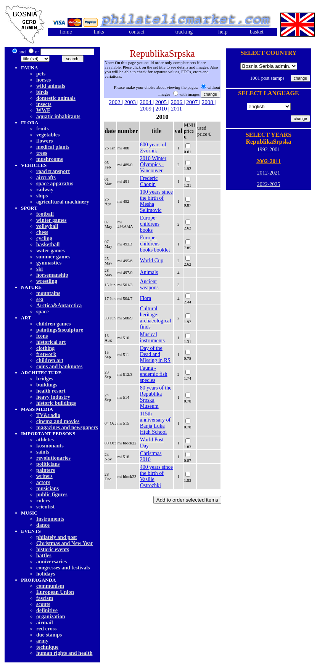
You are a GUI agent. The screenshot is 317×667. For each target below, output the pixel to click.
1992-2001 (268, 149)
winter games (51, 220)
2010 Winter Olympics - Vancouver (153, 164)
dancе (43, 525)
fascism (44, 598)
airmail (44, 622)
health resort (50, 391)
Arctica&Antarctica (59, 305)
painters (45, 470)
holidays (45, 574)
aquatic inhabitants (58, 116)
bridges (44, 379)
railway (44, 189)
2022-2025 (268, 184)
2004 (146, 102)
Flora (145, 298)
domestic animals (56, 98)
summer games (53, 257)
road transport (53, 171)
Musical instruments (152, 337)
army (42, 641)
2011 (177, 109)
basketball (48, 244)
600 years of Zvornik (153, 148)
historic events (52, 549)
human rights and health (64, 653)
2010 (161, 109)
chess (42, 232)
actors (43, 482)
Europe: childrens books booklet (155, 244)
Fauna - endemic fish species (153, 374)
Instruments (50, 519)
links (99, 32)
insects (43, 104)
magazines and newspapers (67, 427)
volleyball (47, 226)
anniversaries (51, 561)
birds (42, 92)
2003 (130, 102)
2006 (177, 102)
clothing (45, 348)
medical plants (52, 147)
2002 (115, 102)
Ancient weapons (149, 284)
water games (50, 250)
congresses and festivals (63, 568)
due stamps (49, 635)
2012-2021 (268, 173)
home (66, 32)
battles (43, 555)
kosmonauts (50, 446)
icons (42, 336)
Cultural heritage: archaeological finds (155, 318)
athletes (45, 440)
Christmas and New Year (64, 543)
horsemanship (52, 275)
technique (47, 647)
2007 (192, 102)
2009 (146, 109)
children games (53, 324)
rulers (43, 500)
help (222, 32)
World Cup (151, 260)
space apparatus (54, 183)
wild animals (50, 86)
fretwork (46, 354)
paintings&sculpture (59, 330)
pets (40, 74)
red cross (46, 629)
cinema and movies (58, 421)
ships (42, 196)
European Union (55, 592)
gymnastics (48, 263)
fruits (42, 128)
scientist (45, 507)
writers (44, 476)
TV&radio (48, 415)
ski (39, 269)
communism (50, 586)
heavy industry (53, 397)
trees (41, 153)
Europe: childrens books (149, 224)
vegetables (48, 135)
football (45, 214)
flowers (44, 141)
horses (43, 80)
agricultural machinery (62, 202)
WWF (43, 110)
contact (136, 32)
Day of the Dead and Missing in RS (155, 354)
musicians (47, 488)
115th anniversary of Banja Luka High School (155, 423)
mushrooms (49, 159)
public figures (52, 494)
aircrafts (46, 177)
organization (50, 616)
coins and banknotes (59, 366)
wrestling (46, 281)
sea (39, 299)
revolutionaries (53, 458)
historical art (51, 342)
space (42, 311)
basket (257, 32)
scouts (43, 604)
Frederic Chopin (149, 181)
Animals (149, 272)
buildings (46, 385)
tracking (184, 32)
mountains (48, 293)
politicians (48, 464)
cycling (44, 238)
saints (42, 452)
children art (49, 360)
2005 (161, 102)
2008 (208, 102)
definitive (47, 610)
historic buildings (56, 403)
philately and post (56, 537)
